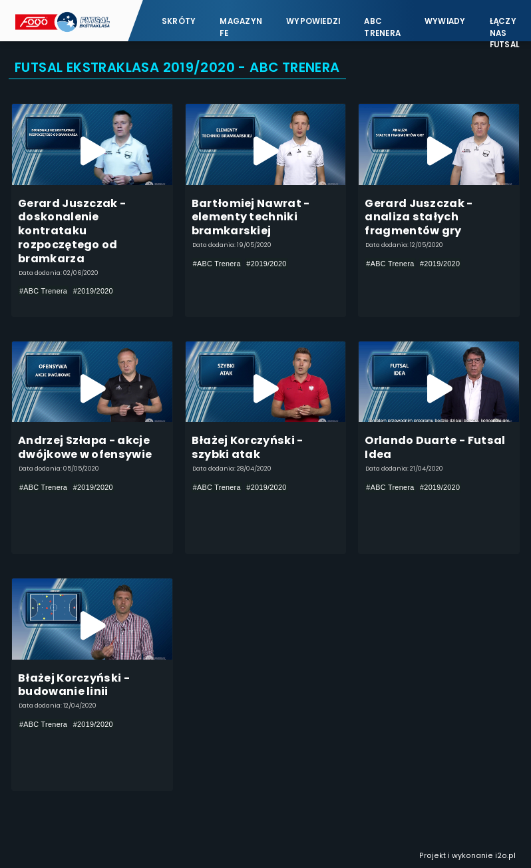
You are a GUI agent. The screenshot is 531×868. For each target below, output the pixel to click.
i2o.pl (505, 856)
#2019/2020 (93, 291)
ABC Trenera (382, 27)
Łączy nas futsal (505, 27)
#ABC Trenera (43, 291)
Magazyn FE (241, 27)
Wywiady (445, 21)
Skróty (179, 21)
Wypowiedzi (313, 21)
